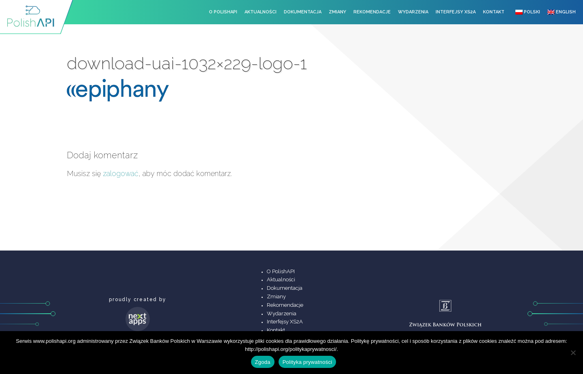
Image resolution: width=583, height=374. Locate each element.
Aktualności (261, 12)
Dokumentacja (302, 12)
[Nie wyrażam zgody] (573, 352)
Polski (527, 12)
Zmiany (337, 12)
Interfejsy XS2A (456, 12)
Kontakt (493, 12)
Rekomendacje (372, 12)
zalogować (120, 173)
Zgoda (262, 362)
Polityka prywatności (307, 362)
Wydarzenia (413, 12)
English (561, 12)
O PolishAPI (223, 12)
